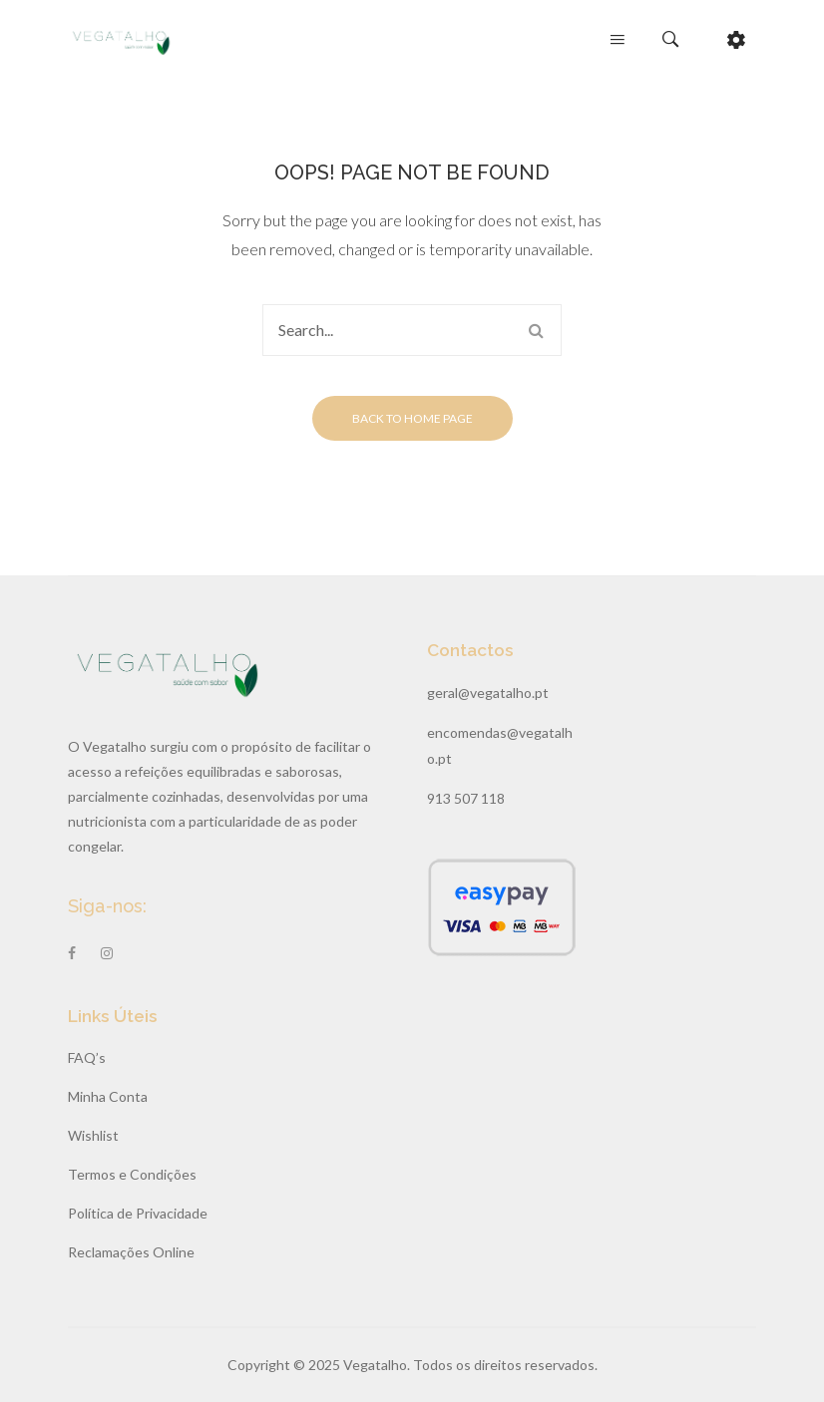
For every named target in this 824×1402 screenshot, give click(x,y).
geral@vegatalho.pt (488, 692)
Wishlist (93, 1135)
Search (536, 330)
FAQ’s (87, 1057)
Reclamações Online (131, 1251)
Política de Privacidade (137, 1213)
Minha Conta (108, 1096)
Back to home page (412, 418)
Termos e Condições (132, 1174)
